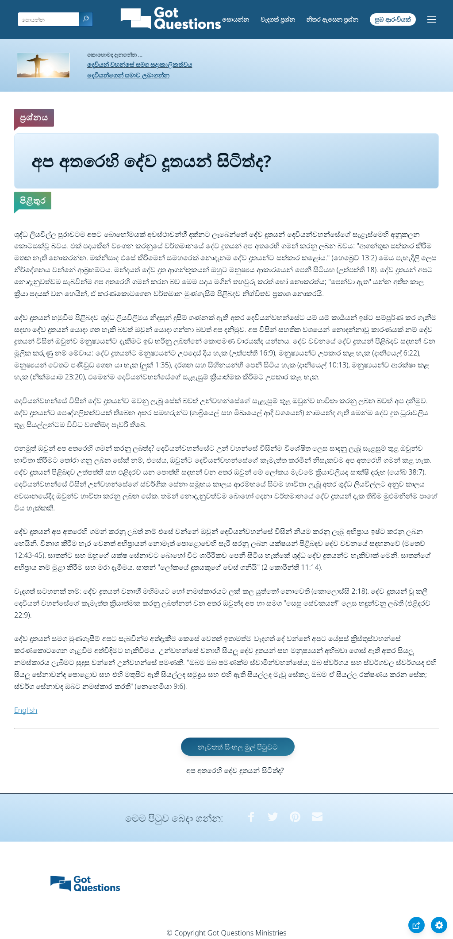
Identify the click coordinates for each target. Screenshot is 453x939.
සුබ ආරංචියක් (393, 19)
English (25, 710)
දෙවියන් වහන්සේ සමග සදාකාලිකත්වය (139, 64)
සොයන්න (235, 19)
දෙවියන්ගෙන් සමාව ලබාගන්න (128, 75)
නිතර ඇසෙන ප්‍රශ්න (332, 19)
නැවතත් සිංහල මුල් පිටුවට (237, 746)
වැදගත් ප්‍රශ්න (278, 19)
